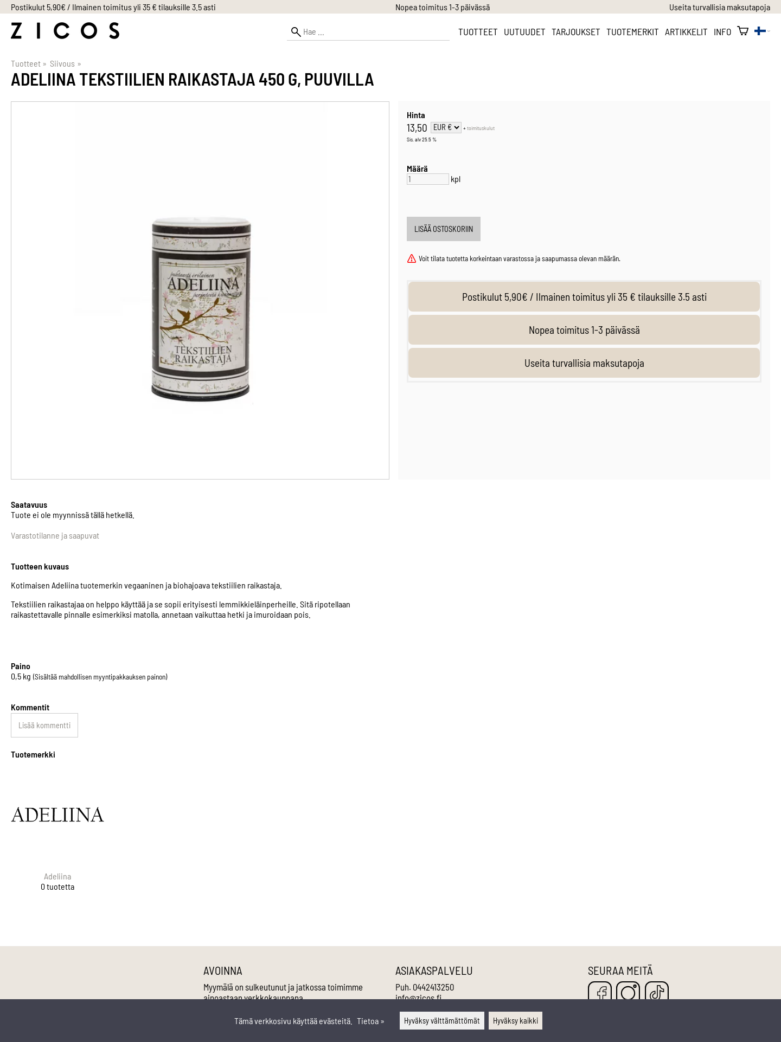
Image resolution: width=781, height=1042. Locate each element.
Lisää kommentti (44, 725)
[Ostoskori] (742, 31)
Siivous (65, 63)
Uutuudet (525, 31)
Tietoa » (371, 1020)
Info (722, 31)
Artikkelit (686, 31)
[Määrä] (428, 179)
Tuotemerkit (632, 31)
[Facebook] (600, 994)
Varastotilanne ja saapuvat (55, 535)
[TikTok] (657, 994)
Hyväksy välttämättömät (442, 1020)
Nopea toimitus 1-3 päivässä (442, 7)
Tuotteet (478, 31)
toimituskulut (481, 128)
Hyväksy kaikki (515, 1020)
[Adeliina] (57, 839)
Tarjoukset (576, 31)
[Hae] (368, 32)
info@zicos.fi (418, 997)
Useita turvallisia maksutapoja (719, 7)
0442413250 (433, 986)
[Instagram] (628, 994)
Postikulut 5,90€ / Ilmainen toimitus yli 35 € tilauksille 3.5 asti (113, 7)
